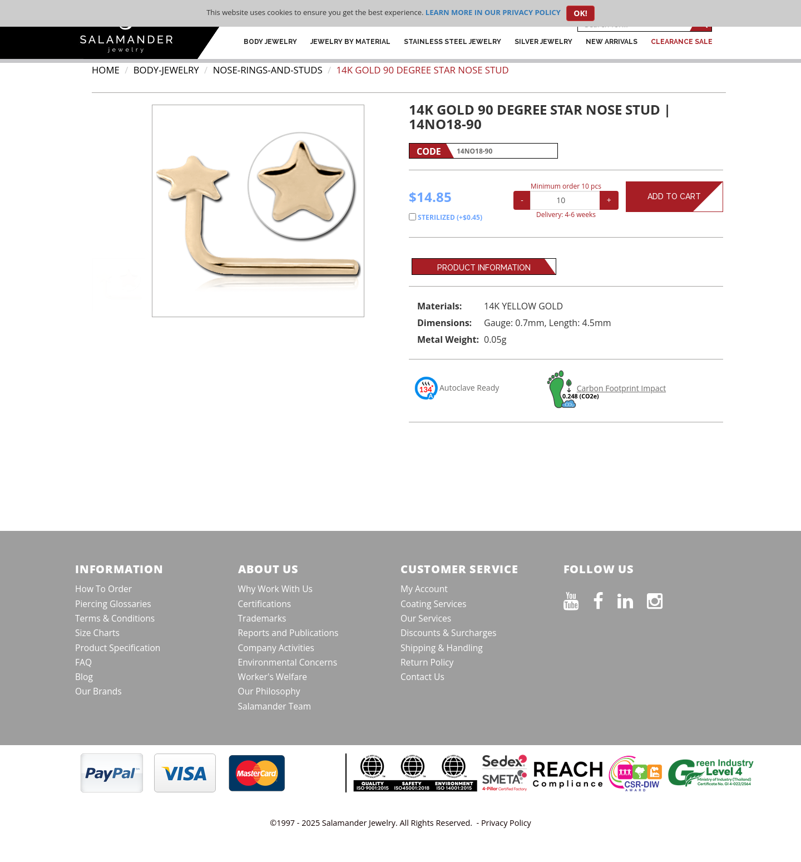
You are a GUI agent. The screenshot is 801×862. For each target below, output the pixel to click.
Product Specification (117, 648)
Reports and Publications (288, 633)
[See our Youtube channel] (578, 598)
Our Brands (98, 691)
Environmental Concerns (288, 662)
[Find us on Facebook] (605, 598)
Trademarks (262, 618)
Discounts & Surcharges (448, 633)
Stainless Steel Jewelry (452, 42)
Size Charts (97, 633)
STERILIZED (445, 217)
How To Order (103, 589)
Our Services (425, 618)
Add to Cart (685, 196)
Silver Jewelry (543, 42)
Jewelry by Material (350, 42)
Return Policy (426, 662)
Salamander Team (275, 706)
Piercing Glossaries (113, 604)
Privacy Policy (506, 822)
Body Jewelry (270, 42)
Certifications (264, 604)
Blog (84, 677)
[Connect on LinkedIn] (632, 598)
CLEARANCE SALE (682, 42)
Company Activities (276, 648)
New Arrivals (611, 42)
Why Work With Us (275, 589)
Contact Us (422, 677)
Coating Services (433, 604)
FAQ (83, 662)
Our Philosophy (269, 691)
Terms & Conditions (115, 618)
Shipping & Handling (441, 648)
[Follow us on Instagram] (661, 598)
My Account (424, 589)
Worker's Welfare (273, 677)
